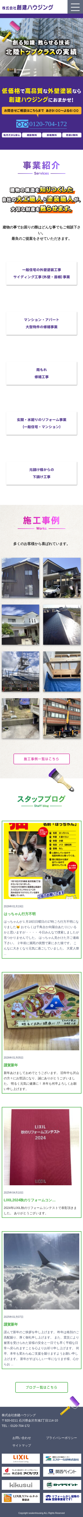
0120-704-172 (48, 123)
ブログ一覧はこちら (42, 1387)
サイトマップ (21, 1445)
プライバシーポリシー (61, 1438)
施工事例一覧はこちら (41, 759)
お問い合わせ (21, 1438)
